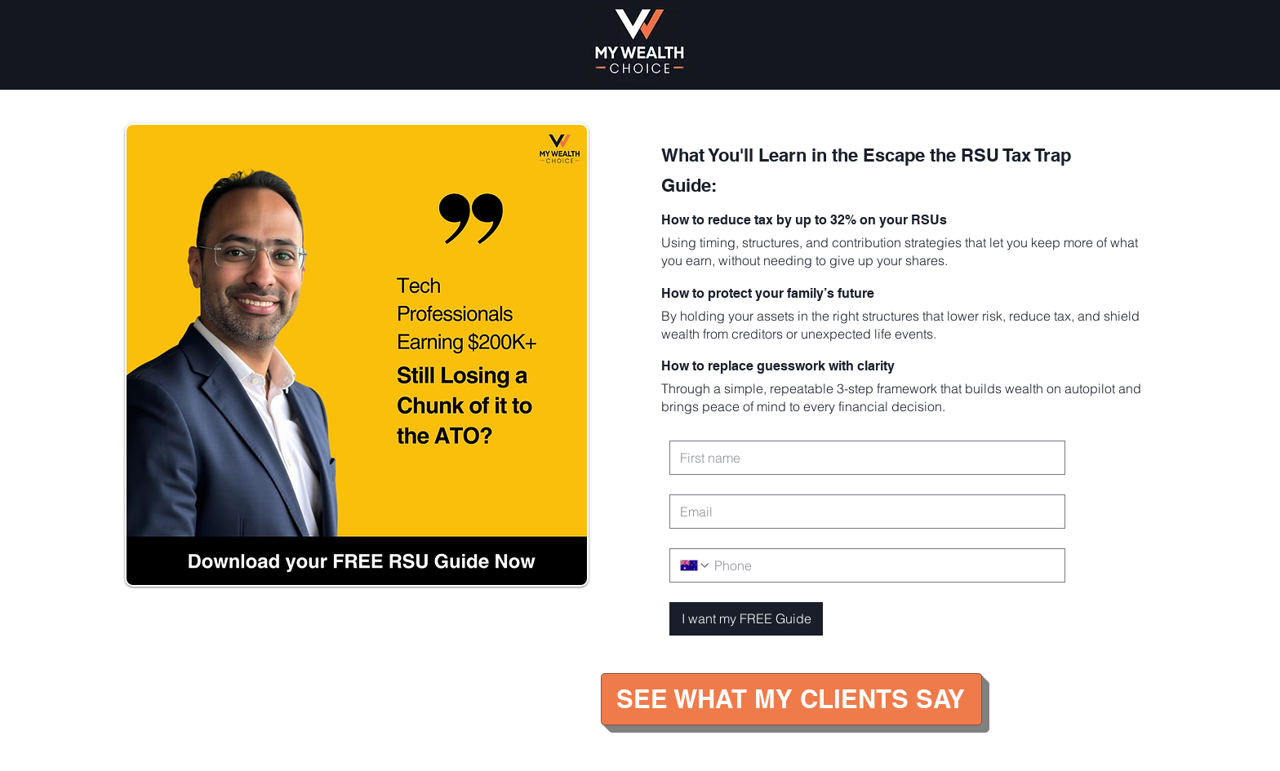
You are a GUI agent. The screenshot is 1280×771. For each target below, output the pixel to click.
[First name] (862, 457)
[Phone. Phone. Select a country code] (695, 565)
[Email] (862, 511)
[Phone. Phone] (883, 565)
